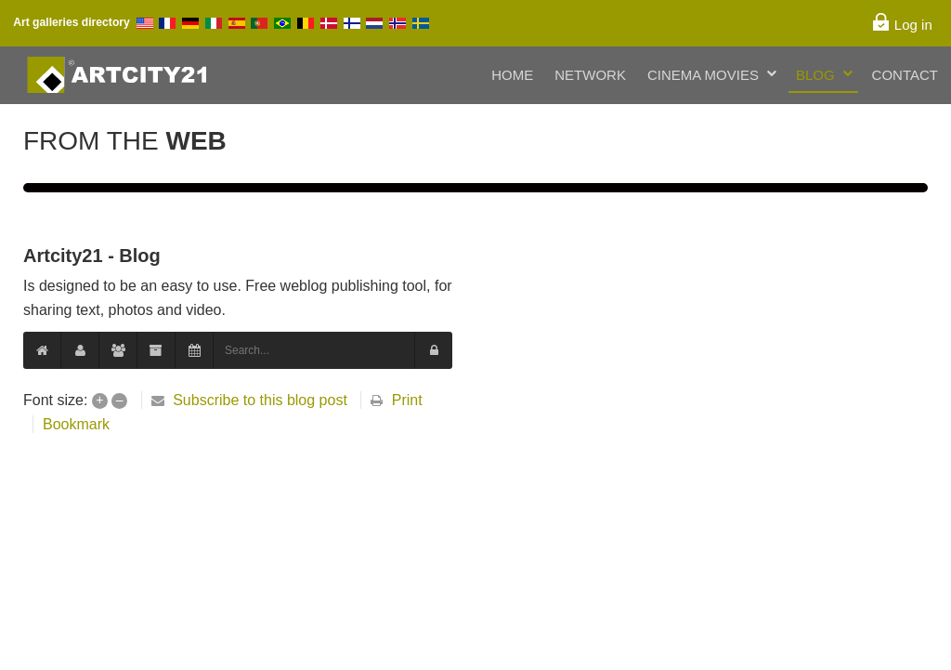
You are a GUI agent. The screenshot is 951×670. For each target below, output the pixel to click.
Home (512, 75)
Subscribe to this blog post (260, 400)
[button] (433, 350)
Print (407, 400)
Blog (815, 75)
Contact (905, 75)
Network (590, 75)
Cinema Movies (703, 75)
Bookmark (76, 424)
